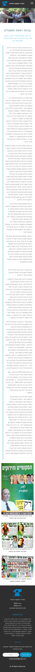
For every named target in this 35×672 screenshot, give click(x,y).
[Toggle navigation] (32, 3)
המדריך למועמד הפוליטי (16, 3)
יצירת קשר (17, 642)
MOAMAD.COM (17, 615)
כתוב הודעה (25, 654)
